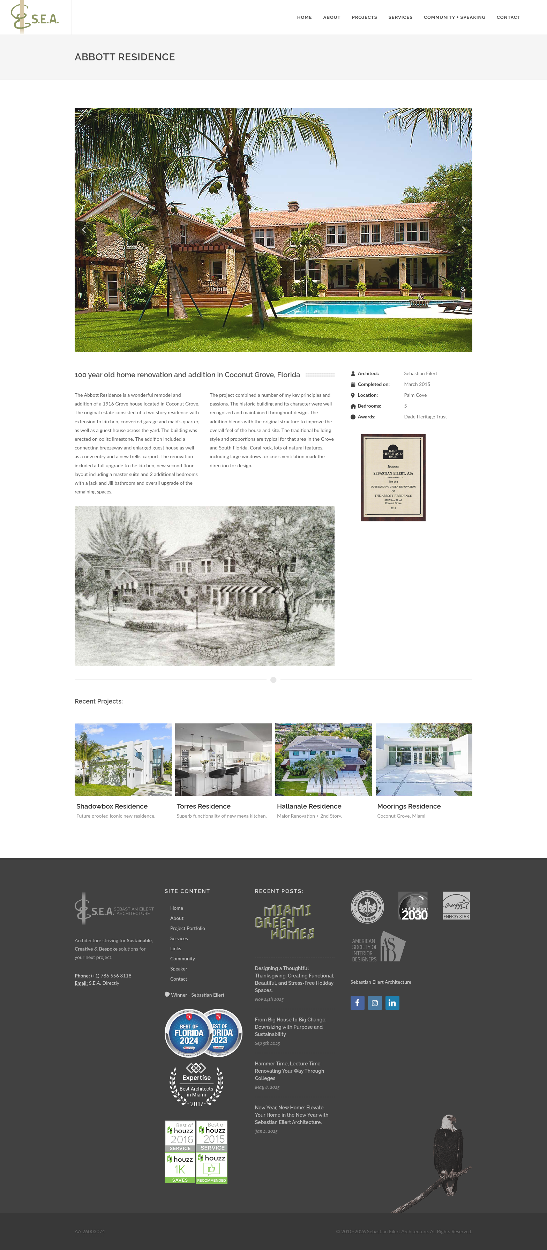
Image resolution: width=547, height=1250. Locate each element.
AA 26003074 (90, 1231)
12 (460, 114)
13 (466, 114)
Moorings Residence (409, 806)
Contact (178, 979)
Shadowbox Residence (112, 806)
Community (182, 958)
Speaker (178, 969)
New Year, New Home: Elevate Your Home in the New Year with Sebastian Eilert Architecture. (292, 1115)
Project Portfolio (187, 928)
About (176, 918)
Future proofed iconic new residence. (115, 816)
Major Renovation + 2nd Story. (309, 816)
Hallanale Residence (309, 806)
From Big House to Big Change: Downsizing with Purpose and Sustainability (291, 1027)
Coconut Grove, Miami (401, 816)
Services (179, 938)
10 (449, 114)
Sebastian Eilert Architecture (381, 982)
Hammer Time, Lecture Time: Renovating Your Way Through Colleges (289, 1071)
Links (175, 948)
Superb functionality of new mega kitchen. (222, 816)
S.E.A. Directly (104, 983)
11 (455, 114)
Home (176, 908)
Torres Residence (204, 806)
